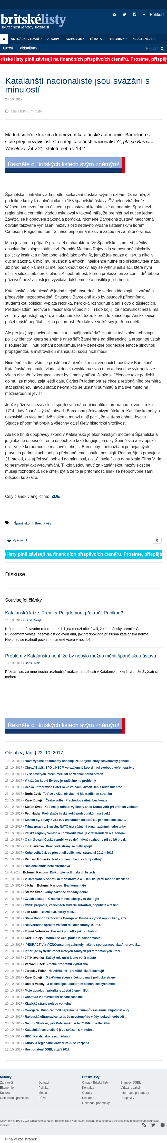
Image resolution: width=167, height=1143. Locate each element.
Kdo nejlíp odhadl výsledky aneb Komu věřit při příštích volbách (91, 807)
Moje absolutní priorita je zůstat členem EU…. (58, 990)
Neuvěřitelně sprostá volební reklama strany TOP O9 (63, 925)
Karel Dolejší (33, 620)
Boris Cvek (32, 663)
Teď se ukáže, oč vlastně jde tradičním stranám (77, 794)
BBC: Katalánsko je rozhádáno (47, 1036)
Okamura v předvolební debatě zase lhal (54, 997)
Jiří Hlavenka (34, 846)
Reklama (88, 1098)
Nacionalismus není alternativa (47, 866)
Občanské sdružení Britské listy (49, 1120)
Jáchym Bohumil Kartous (43, 885)
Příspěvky (28, 48)
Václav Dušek (35, 964)
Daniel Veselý (35, 984)
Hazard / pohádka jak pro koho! (74, 931)
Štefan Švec (33, 807)
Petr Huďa (32, 813)
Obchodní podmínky (96, 1103)
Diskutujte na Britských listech (72, 872)
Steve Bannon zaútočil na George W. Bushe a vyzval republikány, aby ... (77, 918)
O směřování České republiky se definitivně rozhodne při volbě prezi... (76, 839)
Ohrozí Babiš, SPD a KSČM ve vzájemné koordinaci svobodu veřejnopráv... (79, 767)
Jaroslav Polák (35, 971)
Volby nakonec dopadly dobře (66, 892)
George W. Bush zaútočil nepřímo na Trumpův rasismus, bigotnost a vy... (78, 1010)
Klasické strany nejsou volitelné (48, 1003)
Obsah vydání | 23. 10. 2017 (34, 752)
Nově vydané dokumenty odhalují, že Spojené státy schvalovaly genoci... (78, 761)
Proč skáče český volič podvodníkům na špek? (76, 813)
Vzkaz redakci (130, 1087)
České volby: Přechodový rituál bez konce (76, 800)
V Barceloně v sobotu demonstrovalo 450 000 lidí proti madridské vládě (77, 879)
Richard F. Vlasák (37, 859)
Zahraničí (6, 1082)
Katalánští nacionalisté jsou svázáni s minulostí (59, 1030)
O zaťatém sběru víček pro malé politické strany (81, 977)
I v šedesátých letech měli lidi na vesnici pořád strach (64, 774)
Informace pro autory (135, 1093)
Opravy (87, 1093)
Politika (43, 1087)
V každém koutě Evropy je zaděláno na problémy (60, 780)
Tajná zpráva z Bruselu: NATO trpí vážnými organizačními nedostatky (75, 826)
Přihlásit (153, 14)
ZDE (56, 496)
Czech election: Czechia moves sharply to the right (62, 899)
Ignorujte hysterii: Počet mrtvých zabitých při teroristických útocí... (74, 951)
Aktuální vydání (26, 39)
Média (42, 1093)
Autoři (8, 48)
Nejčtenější (144, 39)
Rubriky (118, 39)
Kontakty (88, 1087)
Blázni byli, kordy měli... (58, 912)
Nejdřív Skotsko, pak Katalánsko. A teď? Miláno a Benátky (67, 1023)
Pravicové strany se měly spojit (69, 846)
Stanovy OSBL (131, 1082)
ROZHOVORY (74, 39)
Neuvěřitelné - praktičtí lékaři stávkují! (76, 971)
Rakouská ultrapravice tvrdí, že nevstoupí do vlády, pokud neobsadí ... (76, 1016)
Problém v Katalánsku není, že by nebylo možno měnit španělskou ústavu (80, 655)
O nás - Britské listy (95, 1082)
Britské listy (36, 22)
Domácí (43, 1082)
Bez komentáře (75, 885)
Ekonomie (7, 1087)
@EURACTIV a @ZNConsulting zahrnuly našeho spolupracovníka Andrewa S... (82, 944)
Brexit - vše (43, 523)
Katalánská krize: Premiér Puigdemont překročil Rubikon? (64, 612)
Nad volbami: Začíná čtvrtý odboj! (77, 859)
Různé (42, 1098)
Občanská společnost (15, 1098)
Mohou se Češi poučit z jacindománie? (74, 938)
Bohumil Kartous (35, 872)
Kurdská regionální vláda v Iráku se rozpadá (57, 1043)
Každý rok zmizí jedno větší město (71, 958)
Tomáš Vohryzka (37, 931)
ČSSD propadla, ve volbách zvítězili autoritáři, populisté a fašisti (72, 905)
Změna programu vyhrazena (67, 964)
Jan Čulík (31, 912)
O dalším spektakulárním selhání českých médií (81, 984)
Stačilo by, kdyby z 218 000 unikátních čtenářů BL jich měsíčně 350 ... (75, 820)
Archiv (53, 39)
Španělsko (22, 523)
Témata (97, 39)
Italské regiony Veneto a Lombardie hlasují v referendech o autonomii (75, 833)
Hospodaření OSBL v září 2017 (47, 1049)
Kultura (5, 1093)
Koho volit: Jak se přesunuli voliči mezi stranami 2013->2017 (69, 852)
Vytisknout (17, 540)
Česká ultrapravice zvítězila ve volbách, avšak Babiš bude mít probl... (75, 787)
